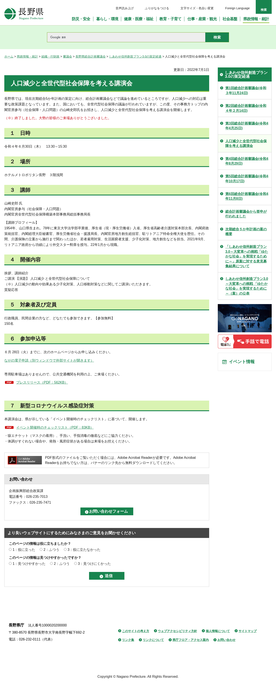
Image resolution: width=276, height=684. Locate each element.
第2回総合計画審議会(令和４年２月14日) (245, 108)
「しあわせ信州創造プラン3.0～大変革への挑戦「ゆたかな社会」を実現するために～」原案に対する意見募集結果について (246, 256)
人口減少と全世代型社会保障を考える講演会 (246, 143)
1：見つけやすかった (29, 563)
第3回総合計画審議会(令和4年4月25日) (246, 126)
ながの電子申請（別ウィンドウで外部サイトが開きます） (49, 360)
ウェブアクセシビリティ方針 (177, 631)
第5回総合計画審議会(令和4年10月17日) (246, 178)
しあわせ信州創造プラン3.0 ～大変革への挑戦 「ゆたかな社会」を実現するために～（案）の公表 (246, 286)
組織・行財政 (50, 56)
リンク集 (128, 640)
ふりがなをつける (157, 8)
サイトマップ (247, 631)
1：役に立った (24, 549)
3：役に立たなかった (83, 549)
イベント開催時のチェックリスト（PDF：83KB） (55, 427)
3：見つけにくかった (94, 563)
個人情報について (218, 631)
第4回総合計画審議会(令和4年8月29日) (246, 161)
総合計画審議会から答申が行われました (246, 214)
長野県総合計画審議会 (90, 56)
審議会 (67, 56)
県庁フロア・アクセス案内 (190, 640)
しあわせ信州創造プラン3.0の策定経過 (135, 56)
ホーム (8, 56)
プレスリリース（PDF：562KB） (42, 382)
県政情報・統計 (27, 56)
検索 (264, 9)
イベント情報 (242, 361)
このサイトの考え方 (135, 631)
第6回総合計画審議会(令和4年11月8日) (246, 196)
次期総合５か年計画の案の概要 (246, 231)
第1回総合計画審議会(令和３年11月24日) (245, 90)
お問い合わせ (226, 640)
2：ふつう (51, 549)
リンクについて (153, 640)
